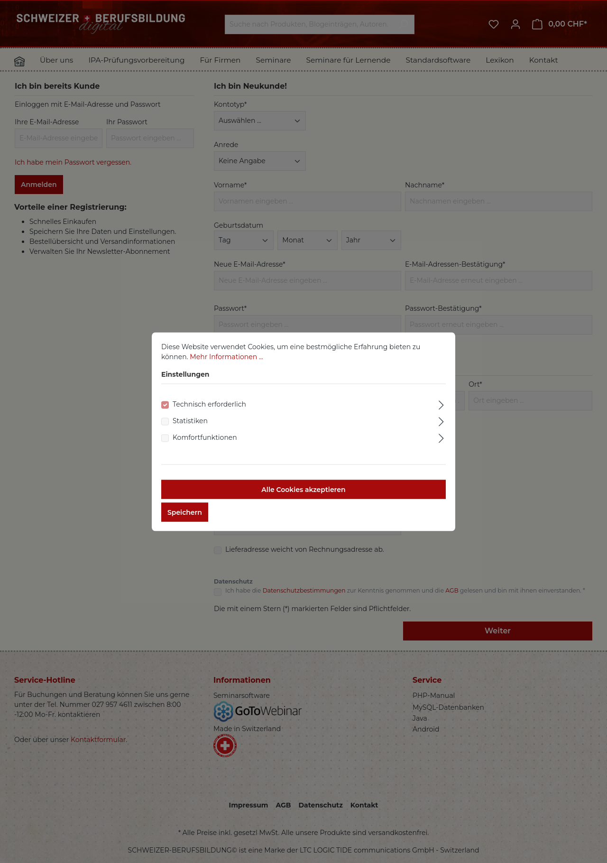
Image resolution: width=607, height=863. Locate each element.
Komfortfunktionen (205, 445)
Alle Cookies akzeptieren (303, 497)
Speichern (184, 520)
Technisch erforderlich (209, 412)
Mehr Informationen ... (226, 364)
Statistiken (190, 428)
